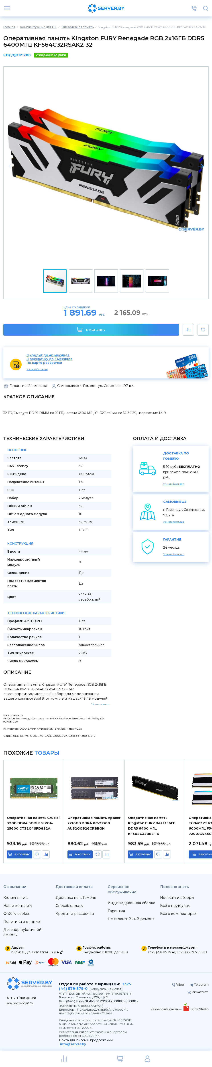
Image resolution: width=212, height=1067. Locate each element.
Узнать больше (37, 369)
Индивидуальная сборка (131, 903)
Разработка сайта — (166, 1009)
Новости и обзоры (177, 898)
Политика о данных (21, 922)
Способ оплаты (70, 906)
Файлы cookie (16, 914)
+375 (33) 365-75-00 (192, 952)
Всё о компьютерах (178, 914)
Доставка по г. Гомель (76, 898)
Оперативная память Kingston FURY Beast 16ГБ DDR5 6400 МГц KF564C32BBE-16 (151, 826)
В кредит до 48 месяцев (47, 355)
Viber (178, 985)
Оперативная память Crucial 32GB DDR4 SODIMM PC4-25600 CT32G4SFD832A (33, 823)
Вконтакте (198, 992)
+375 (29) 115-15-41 (161, 952)
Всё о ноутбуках (175, 906)
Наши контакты (17, 906)
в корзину (22, 854)
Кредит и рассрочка (75, 914)
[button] (200, 166)
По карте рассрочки (44, 363)
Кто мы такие (15, 898)
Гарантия (116, 911)
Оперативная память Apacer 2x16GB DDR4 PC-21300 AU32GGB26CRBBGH (94, 823)
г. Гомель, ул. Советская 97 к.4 (37, 952)
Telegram (199, 985)
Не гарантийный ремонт (131, 919)
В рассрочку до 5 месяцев (49, 359)
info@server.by (73, 1044)
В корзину (91, 329)
